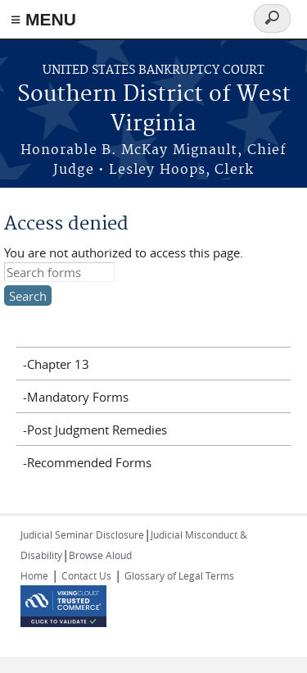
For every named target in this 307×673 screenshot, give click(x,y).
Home (34, 575)
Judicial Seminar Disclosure (82, 534)
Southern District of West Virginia (154, 109)
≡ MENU (43, 19)
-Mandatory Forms (76, 397)
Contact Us (86, 575)
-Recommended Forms (87, 462)
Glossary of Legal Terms (179, 575)
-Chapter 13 (56, 364)
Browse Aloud (100, 555)
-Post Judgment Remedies (95, 429)
